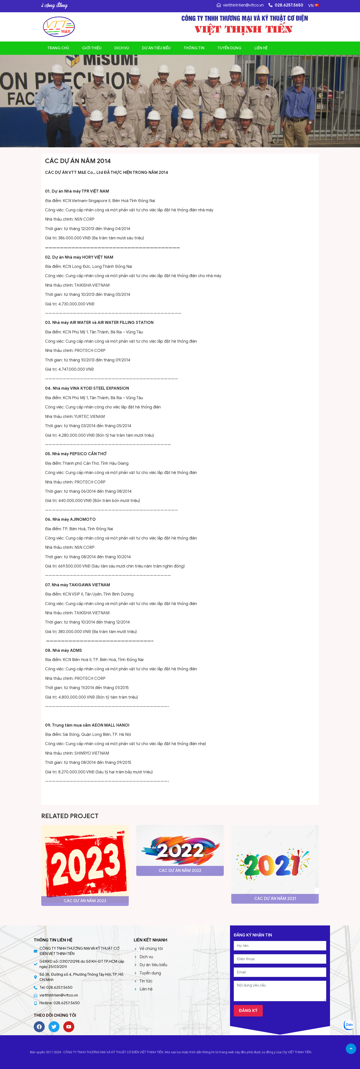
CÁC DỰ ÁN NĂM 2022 (180, 870)
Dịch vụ (121, 48)
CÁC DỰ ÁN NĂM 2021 (275, 898)
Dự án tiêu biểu (156, 48)
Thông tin (194, 48)
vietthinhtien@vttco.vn (240, 5)
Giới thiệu (92, 48)
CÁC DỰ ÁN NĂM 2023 (85, 900)
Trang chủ (58, 48)
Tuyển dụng (230, 48)
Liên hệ (261, 48)
